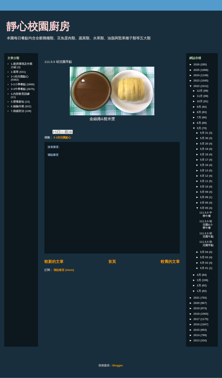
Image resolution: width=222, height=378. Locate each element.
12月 (200, 90)
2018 (196, 313)
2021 (196, 297)
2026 (196, 64)
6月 (199, 122)
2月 (199, 285)
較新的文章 (53, 261)
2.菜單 (15, 71)
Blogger (117, 365)
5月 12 (204, 175)
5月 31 (204, 132)
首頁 (112, 261)
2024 (196, 75)
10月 (200, 101)
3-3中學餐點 (18, 89)
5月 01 (204, 268)
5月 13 (204, 170)
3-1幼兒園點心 (62, 137)
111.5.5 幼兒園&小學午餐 (206, 224)
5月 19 (204, 148)
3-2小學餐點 (18, 84)
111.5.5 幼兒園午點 (206, 235)
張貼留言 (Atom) (63, 270)
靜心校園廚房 (38, 26)
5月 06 (204, 202)
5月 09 (204, 191)
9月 (199, 106)
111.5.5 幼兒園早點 (206, 243)
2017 (196, 319)
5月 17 (204, 159)
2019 (196, 308)
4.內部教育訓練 (20, 93)
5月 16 (204, 165)
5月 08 (204, 197)
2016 (196, 324)
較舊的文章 (170, 261)
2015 (196, 329)
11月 (200, 96)
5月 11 (204, 181)
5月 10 (204, 186)
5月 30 (204, 138)
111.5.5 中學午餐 (205, 214)
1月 (199, 290)
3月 (199, 280)
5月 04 (204, 252)
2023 (196, 80)
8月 (199, 112)
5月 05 (204, 208)
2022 (196, 86)
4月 (199, 274)
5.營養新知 (17, 101)
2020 (196, 303)
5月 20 (204, 143)
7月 (199, 117)
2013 (196, 340)
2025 (196, 70)
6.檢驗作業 (17, 106)
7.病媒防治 (17, 111)
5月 (199, 128)
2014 (196, 335)
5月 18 (204, 154)
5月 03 (204, 257)
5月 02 (204, 262)
